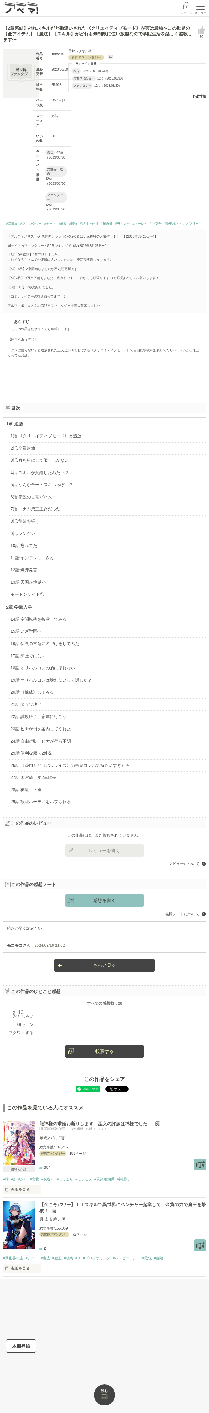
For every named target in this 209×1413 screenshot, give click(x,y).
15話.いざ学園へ (26, 631)
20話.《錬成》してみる (32, 692)
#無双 (62, 223)
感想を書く (104, 900)
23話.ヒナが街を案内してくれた (41, 728)
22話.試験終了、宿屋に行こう (39, 716)
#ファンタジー (31, 223)
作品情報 (199, 96)
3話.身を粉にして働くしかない (40, 460)
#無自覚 (107, 223)
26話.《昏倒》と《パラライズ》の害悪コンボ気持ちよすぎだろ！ (72, 765)
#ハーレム (139, 223)
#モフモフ (83, 1179)
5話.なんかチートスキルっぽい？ (42, 484)
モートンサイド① (27, 594)
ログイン (186, 12)
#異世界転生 (13, 1258)
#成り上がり (89, 223)
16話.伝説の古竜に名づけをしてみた (45, 643)
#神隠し (123, 1179)
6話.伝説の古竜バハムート (35, 497)
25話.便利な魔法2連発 (31, 753)
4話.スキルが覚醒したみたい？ (40, 472)
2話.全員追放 (23, 448)
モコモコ (15, 945)
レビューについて (184, 863)
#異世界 (12, 223)
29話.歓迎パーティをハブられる (41, 801)
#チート (50, 223)
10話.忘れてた (24, 545)
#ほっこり (65, 1179)
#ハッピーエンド (126, 1258)
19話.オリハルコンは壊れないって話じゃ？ (51, 680)
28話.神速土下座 (26, 789)
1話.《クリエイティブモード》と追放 (46, 436)
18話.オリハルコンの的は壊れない (43, 667)
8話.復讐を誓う (25, 521)
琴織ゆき (47, 1138)
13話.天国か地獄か (28, 582)
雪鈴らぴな (76, 51)
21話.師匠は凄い (26, 704)
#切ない (47, 1179)
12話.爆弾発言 (24, 569)
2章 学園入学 (19, 607)
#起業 (68, 1258)
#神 (6, 1179)
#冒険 (158, 1258)
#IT (77, 1258)
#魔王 (57, 1258)
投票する (104, 1051)
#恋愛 (34, 1179)
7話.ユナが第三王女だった (35, 509)
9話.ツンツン (23, 533)
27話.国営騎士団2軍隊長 (33, 777)
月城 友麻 (48, 1219)
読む (104, 1391)
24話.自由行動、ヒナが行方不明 (41, 741)
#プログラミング (97, 1258)
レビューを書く (104, 850)
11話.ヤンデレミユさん (32, 557)
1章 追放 (14, 423)
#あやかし (19, 1179)
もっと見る (104, 965)
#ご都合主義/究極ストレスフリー (174, 223)
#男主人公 (122, 223)
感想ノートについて (182, 914)
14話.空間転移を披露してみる (39, 619)
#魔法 (45, 1258)
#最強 (73, 223)
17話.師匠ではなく (28, 655)
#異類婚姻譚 (104, 1179)
